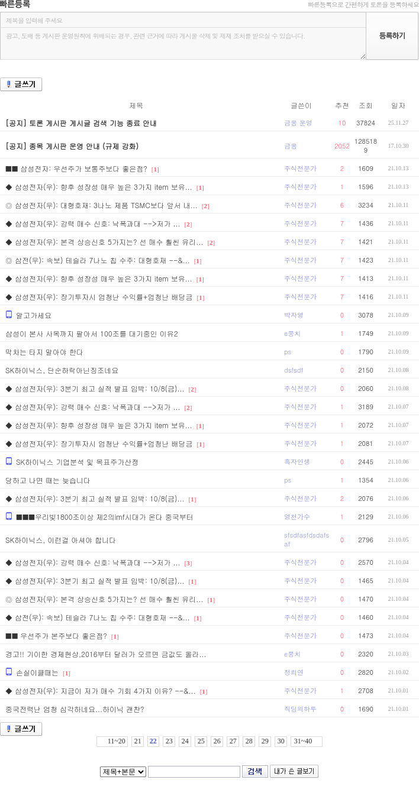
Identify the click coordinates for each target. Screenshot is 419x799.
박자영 (294, 314)
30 (281, 741)
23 (169, 741)
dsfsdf (293, 369)
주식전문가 (300, 168)
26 (217, 741)
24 (185, 741)
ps (287, 351)
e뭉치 (292, 333)
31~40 (303, 741)
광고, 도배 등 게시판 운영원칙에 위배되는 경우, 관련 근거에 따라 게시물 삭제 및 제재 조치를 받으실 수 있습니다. (183, 43)
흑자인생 (297, 461)
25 (201, 741)
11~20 (116, 741)
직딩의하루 (300, 708)
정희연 (294, 672)
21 (137, 741)
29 (265, 741)
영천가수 (297, 516)
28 (249, 741)
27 (233, 741)
